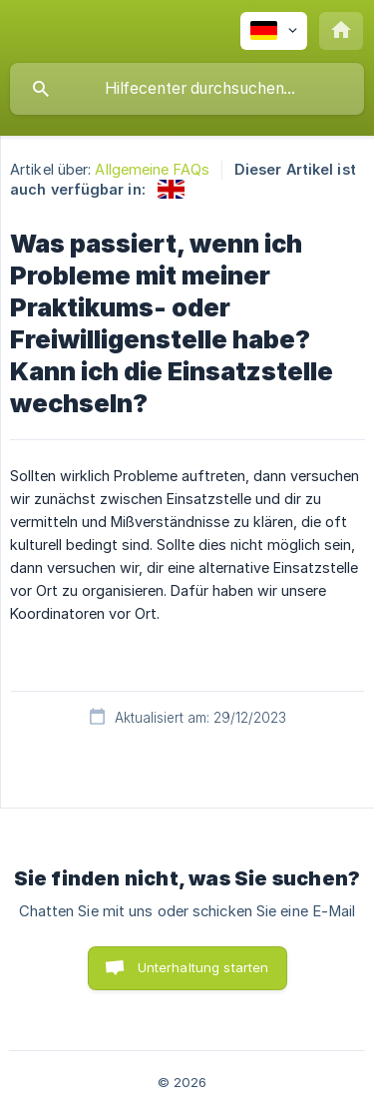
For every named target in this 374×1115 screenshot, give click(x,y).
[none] (273, 31)
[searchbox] (187, 89)
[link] (171, 189)
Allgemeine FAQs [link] (152, 169)
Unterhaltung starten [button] (203, 967)
